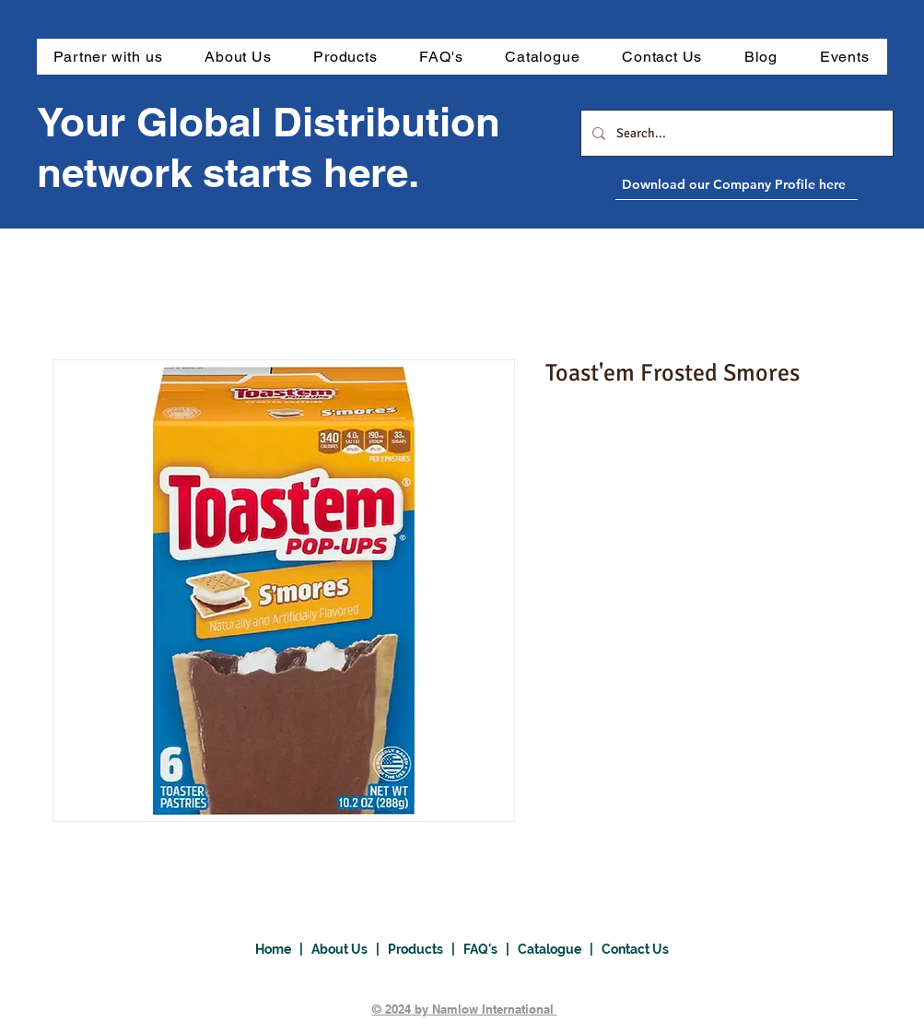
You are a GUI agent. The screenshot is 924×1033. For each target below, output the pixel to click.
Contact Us (635, 949)
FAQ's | (490, 949)
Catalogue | (560, 949)
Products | (425, 949)
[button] (345, 57)
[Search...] (735, 133)
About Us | (349, 949)
